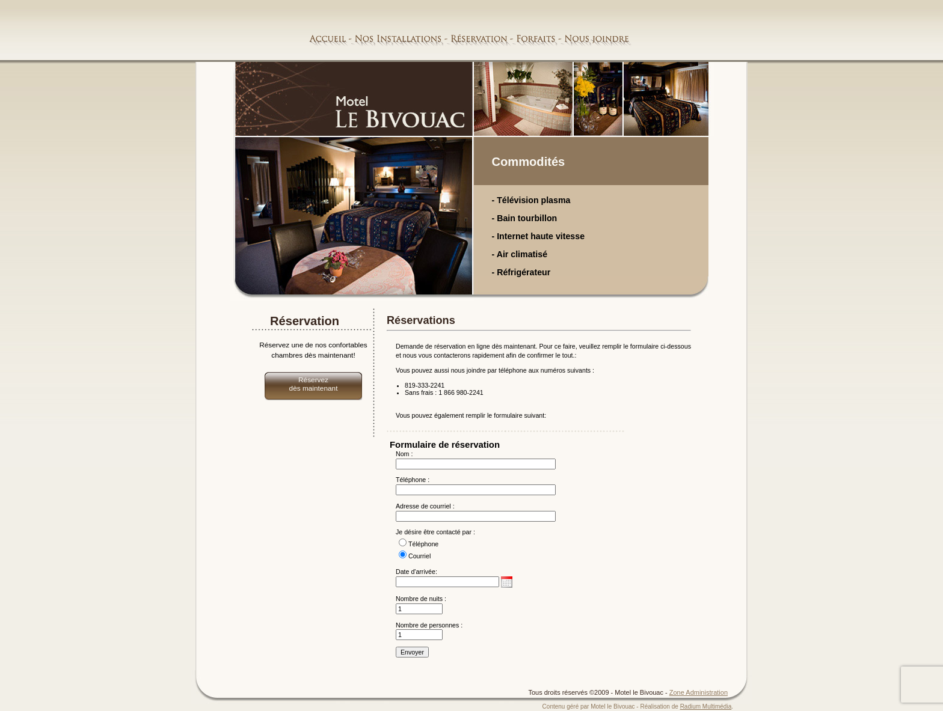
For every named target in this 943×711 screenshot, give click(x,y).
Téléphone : (412, 479)
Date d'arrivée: (416, 571)
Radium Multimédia (706, 706)
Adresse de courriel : (425, 506)
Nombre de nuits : (421, 598)
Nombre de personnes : (429, 625)
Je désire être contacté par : (435, 532)
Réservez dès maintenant (313, 384)
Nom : (404, 453)
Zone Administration (698, 692)
